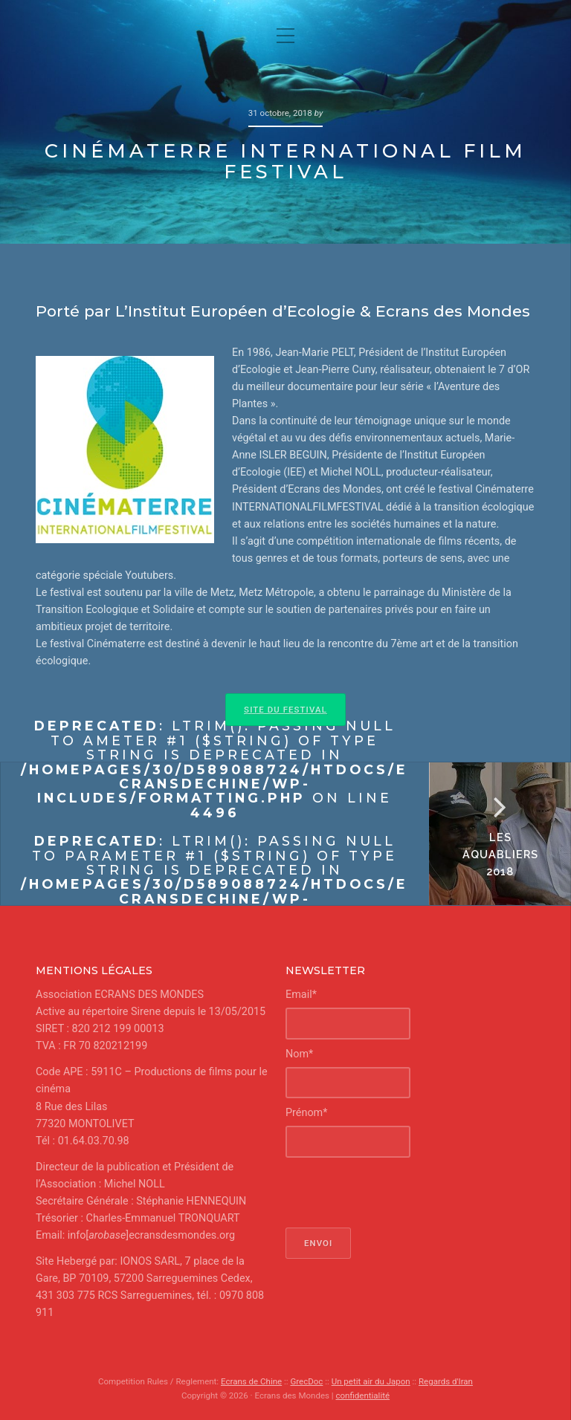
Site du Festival (285, 709)
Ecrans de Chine (251, 1381)
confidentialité (362, 1395)
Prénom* (306, 1112)
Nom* (299, 1054)
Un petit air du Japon (371, 1381)
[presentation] (399, 1193)
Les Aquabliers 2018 (500, 854)
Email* (301, 994)
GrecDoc (306, 1381)
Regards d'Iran (446, 1381)
